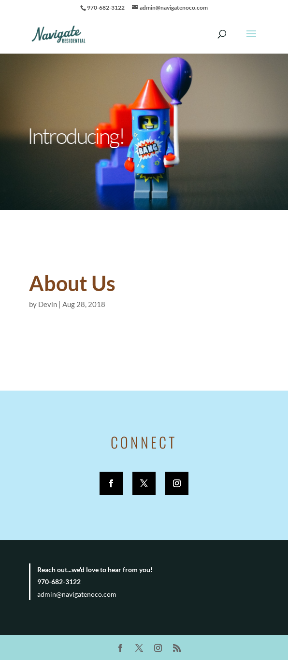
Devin (47, 304)
